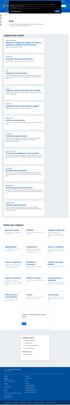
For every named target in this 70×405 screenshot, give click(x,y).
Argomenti (27, 384)
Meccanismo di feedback (50, 403)
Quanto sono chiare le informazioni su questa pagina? (33, 316)
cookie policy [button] (23, 5)
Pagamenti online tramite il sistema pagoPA (22, 106)
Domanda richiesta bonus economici (19, 59)
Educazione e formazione (31, 263)
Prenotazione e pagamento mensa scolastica (22, 153)
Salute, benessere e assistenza (55, 279)
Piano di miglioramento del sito (31, 391)
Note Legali (16, 403)
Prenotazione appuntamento (16, 136)
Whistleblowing (23, 403)
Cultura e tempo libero (13, 262)
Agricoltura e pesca (12, 230)
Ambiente (30, 230)
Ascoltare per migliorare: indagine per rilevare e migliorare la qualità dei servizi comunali (23, 43)
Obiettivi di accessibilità (29, 385)
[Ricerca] (67, 6)
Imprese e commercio (13, 278)
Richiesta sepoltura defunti (16, 205)
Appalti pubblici (11, 247)
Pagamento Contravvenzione (16, 73)
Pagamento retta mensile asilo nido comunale (23, 90)
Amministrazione (28, 378)
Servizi (26, 380)
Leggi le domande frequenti (30, 392)
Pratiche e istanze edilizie (15, 120)
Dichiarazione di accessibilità (39, 403)
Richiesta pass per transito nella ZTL (19, 188)
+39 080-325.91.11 (8, 386)
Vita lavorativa (53, 295)
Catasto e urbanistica (56, 247)
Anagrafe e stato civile (56, 230)
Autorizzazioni (31, 247)
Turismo (29, 295)
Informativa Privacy (8, 403)
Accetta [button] (57, 11)
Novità (26, 382)
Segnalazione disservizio (29, 387)
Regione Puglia (7, 1)
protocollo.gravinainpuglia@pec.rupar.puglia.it (12, 393)
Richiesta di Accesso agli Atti (16, 170)
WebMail (29, 403)
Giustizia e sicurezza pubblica (55, 263)
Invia (24, 324)
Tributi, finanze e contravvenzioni (11, 296)
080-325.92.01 (7, 388)
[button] (60, 3)
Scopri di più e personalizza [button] (15, 11)
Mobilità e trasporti (33, 278)
